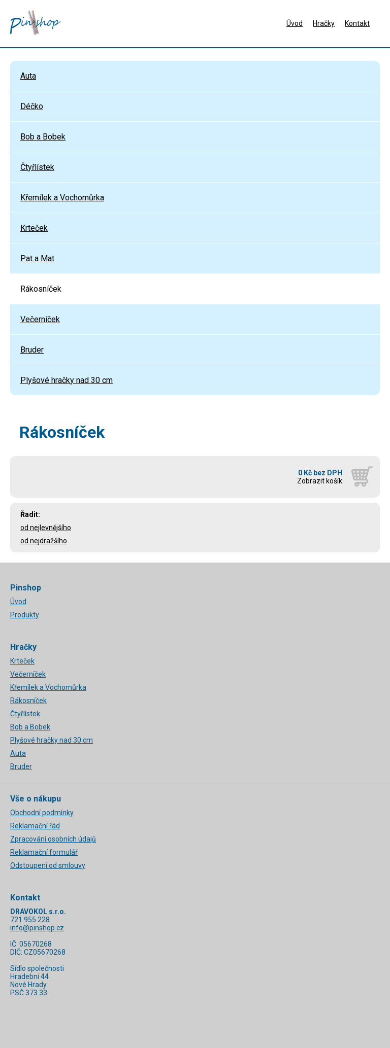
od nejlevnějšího (45, 527)
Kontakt (357, 23)
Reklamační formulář (44, 852)
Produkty (24, 615)
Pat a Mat (37, 258)
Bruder (32, 350)
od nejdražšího (43, 541)
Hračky (324, 23)
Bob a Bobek (43, 137)
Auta (28, 76)
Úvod (294, 23)
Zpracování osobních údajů (53, 839)
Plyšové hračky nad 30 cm (66, 380)
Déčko (31, 106)
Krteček (34, 228)
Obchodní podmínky (42, 813)
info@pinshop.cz (37, 928)
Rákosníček (40, 289)
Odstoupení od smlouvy (47, 865)
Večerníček (40, 319)
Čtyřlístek (37, 167)
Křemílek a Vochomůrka (62, 197)
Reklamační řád (35, 826)
